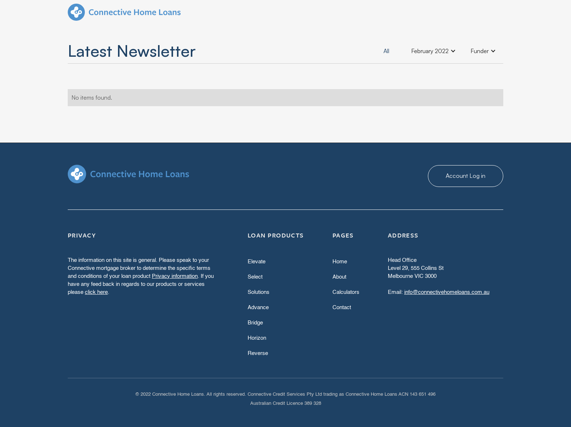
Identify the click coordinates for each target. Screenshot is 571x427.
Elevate (256, 261)
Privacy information (175, 276)
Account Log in (465, 175)
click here (96, 292)
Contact (341, 307)
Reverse (258, 353)
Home (339, 261)
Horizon (257, 338)
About (339, 277)
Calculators (345, 292)
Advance (258, 307)
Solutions (258, 292)
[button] (433, 51)
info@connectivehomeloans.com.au (446, 292)
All (386, 51)
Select (255, 277)
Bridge (255, 323)
